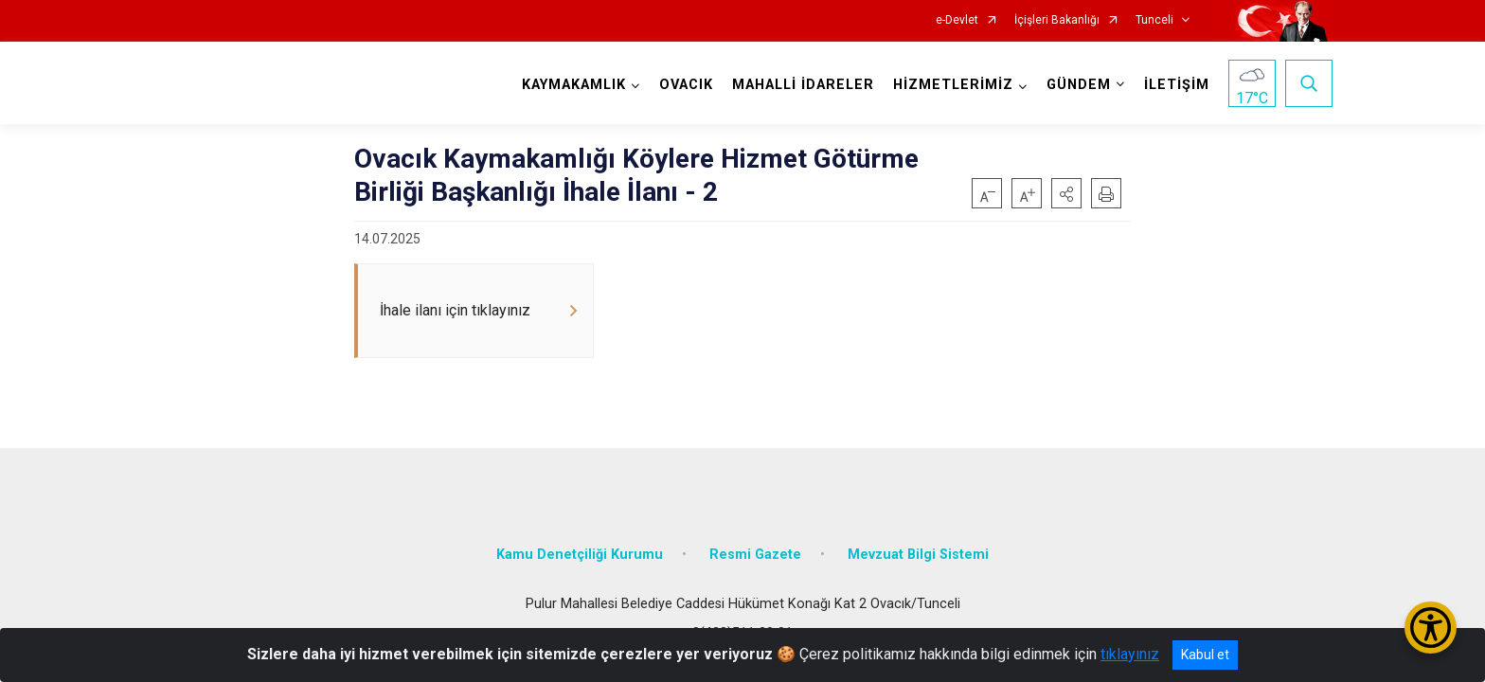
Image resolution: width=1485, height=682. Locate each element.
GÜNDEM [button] (1079, 85)
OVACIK (686, 85)
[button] (1066, 193)
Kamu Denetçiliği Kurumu (579, 555)
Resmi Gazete (755, 555)
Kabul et (1205, 654)
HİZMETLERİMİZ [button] (953, 85)
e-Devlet (957, 20)
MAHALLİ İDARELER (803, 85)
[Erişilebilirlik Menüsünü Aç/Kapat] (1430, 627)
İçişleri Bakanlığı (1057, 20)
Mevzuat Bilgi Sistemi (918, 555)
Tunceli (1154, 20)
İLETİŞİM (1176, 85)
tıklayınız (1129, 654)
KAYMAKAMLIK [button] (574, 85)
